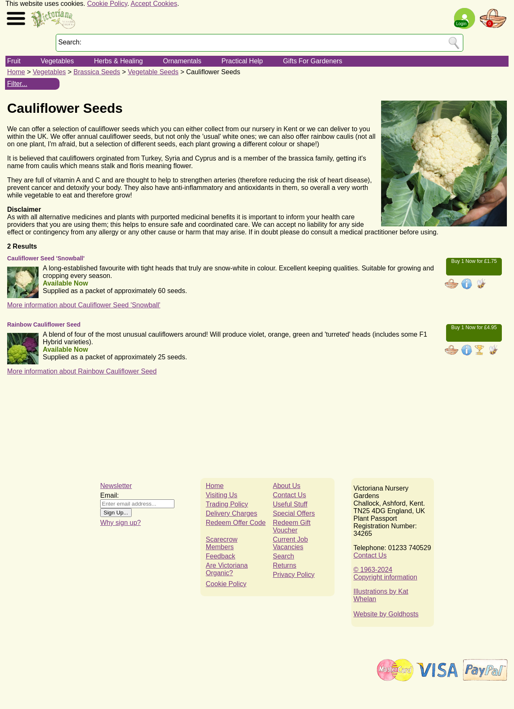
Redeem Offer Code (236, 522)
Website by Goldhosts (385, 614)
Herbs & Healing (118, 61)
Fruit (14, 61)
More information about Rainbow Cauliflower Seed (82, 371)
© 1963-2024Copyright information (385, 573)
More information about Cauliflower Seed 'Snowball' (83, 305)
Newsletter (116, 485)
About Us (287, 485)
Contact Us (289, 495)
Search (283, 556)
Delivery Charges (231, 513)
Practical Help (242, 61)
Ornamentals (182, 61)
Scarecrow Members (222, 543)
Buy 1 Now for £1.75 (474, 261)
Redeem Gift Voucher (292, 526)
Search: (69, 42)
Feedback (220, 556)
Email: (109, 495)
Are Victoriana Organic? (227, 569)
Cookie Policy (107, 3)
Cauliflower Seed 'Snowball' (46, 258)
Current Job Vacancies (290, 543)
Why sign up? (120, 522)
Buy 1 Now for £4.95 (474, 327)
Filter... (17, 83)
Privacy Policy (294, 574)
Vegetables (57, 61)
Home (16, 71)
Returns (284, 565)
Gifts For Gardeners (312, 61)
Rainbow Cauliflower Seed (43, 324)
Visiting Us (221, 495)
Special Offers (294, 513)
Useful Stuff (290, 504)
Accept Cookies (154, 3)
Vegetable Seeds (153, 71)
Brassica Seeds (96, 71)
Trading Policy (227, 504)
